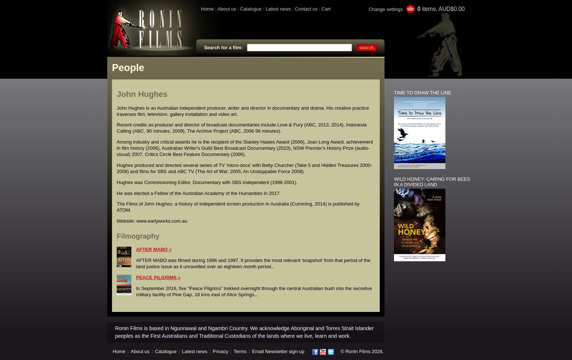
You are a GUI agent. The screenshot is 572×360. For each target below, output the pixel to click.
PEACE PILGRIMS (156, 277)
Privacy (220, 351)
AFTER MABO (152, 249)
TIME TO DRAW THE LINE (422, 92)
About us (226, 9)
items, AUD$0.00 (441, 9)
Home (207, 9)
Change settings (385, 9)
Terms (240, 351)
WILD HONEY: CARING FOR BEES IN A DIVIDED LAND (432, 181)
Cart (326, 9)
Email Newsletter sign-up (278, 351)
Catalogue (251, 9)
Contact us (306, 9)
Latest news (278, 9)
